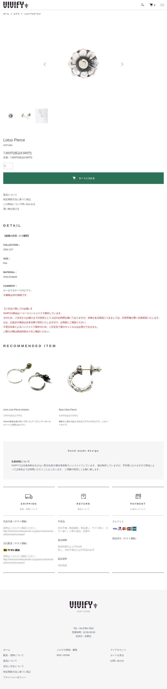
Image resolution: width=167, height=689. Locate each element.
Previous (45, 64)
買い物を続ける (11, 208)
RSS (59, 655)
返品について (10, 194)
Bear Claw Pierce (67, 409)
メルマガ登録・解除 (67, 650)
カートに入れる (83, 178)
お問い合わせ (117, 660)
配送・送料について (13, 655)
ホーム (6, 14)
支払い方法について (13, 666)
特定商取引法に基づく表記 (17, 199)
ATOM (66, 655)
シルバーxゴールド (32, 14)
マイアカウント (118, 650)
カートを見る (117, 655)
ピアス (17, 14)
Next (121, 64)
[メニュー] (162, 5)
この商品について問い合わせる (19, 204)
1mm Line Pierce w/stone (16, 409)
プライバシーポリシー (14, 677)
